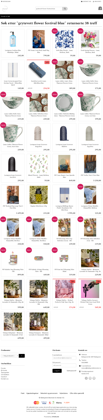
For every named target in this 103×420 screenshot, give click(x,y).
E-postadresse (57, 355)
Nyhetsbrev (64, 393)
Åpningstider (5, 373)
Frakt (22, 393)
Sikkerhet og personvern (49, 393)
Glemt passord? (71, 371)
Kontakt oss (5, 379)
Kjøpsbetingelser (32, 393)
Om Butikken (5, 375)
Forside (3, 17)
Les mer (53, 413)
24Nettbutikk (55, 417)
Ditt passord (56, 363)
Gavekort (4, 377)
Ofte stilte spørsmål (77, 393)
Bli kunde (4, 370)
